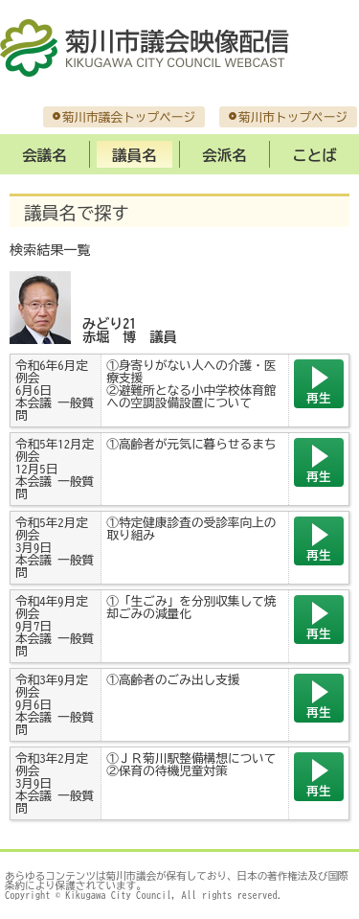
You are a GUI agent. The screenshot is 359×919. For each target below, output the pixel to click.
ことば (314, 155)
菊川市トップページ (293, 117)
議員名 (134, 155)
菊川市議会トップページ (128, 117)
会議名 (44, 155)
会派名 (224, 155)
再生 (318, 398)
